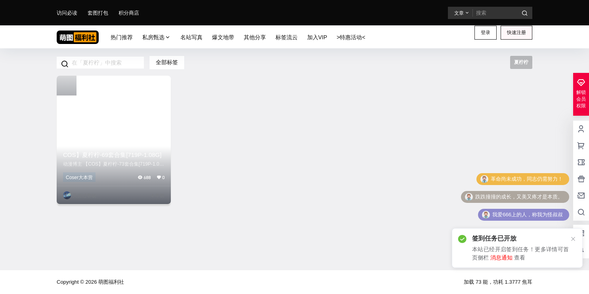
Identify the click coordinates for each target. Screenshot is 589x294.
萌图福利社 (110, 282)
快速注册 (516, 32)
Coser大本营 (79, 177)
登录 (485, 32)
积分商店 (129, 13)
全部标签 (167, 62)
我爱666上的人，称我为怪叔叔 (527, 215)
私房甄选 (156, 37)
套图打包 (98, 13)
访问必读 (67, 13)
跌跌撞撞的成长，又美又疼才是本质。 (519, 197)
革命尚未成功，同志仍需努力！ (527, 179)
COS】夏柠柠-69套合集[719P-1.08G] (112, 154)
